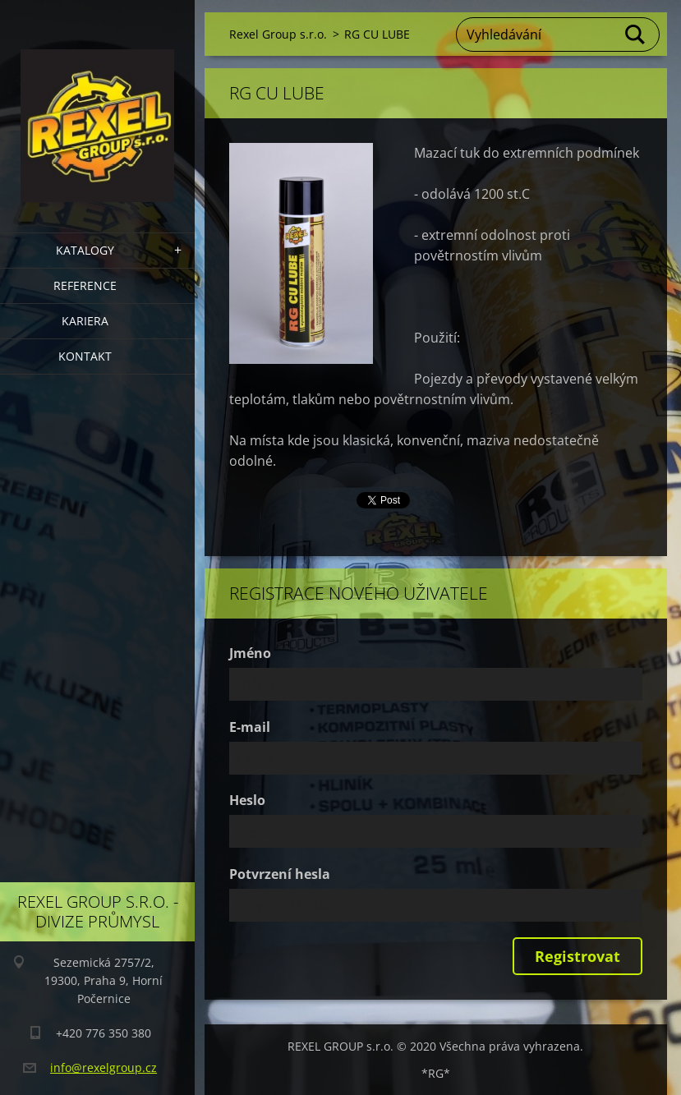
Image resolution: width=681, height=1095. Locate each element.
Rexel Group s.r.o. (278, 34)
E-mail (249, 727)
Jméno (250, 653)
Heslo (247, 800)
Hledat (635, 34)
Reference (85, 285)
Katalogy (85, 250)
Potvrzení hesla (279, 874)
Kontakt (85, 356)
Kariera (85, 321)
